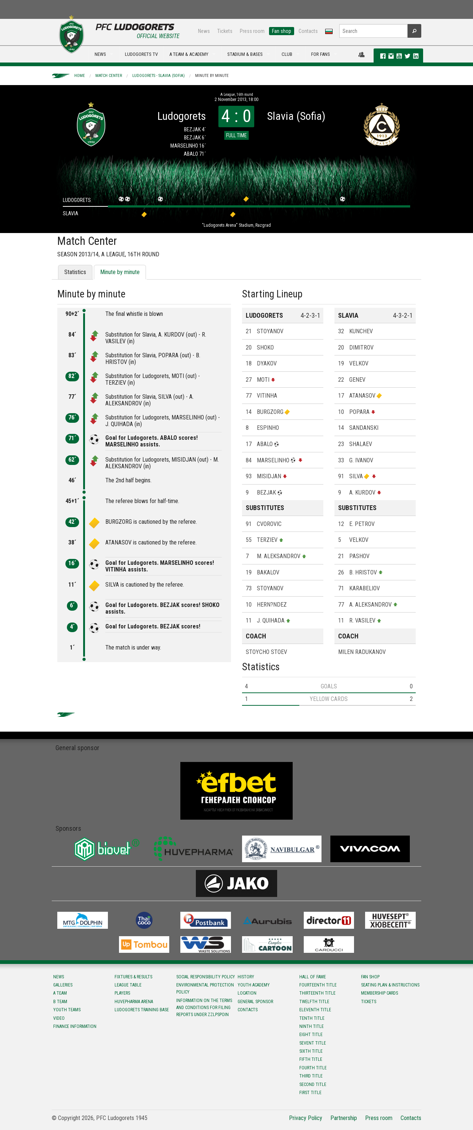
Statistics (75, 272)
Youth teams (67, 1009)
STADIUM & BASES (245, 54)
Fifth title (310, 1059)
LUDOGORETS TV (141, 54)
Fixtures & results (133, 976)
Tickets (224, 31)
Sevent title (312, 1043)
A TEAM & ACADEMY (188, 54)
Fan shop (281, 31)
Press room (252, 31)
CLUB (287, 54)
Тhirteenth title (317, 993)
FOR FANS (320, 54)
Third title (311, 1076)
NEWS (100, 54)
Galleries (62, 985)
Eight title (311, 1034)
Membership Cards (379, 993)
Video (59, 1018)
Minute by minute (212, 76)
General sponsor (255, 1001)
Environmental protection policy (205, 988)
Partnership (343, 1117)
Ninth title (311, 1026)
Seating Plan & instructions (390, 985)
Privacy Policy (305, 1117)
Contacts (308, 31)
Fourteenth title (318, 985)
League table (128, 985)
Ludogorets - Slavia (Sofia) (158, 76)
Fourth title (313, 1067)
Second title (312, 1084)
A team (60, 993)
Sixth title (311, 1051)
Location (247, 993)
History (246, 976)
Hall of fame (312, 976)
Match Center (108, 76)
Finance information (74, 1026)
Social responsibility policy (205, 976)
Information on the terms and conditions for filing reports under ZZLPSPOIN (204, 1007)
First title (310, 1092)
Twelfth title (314, 1001)
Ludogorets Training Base (142, 1009)
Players (122, 993)
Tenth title (311, 1018)
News (204, 31)
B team (60, 1001)
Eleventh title (315, 1009)
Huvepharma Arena (134, 1001)
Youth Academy (254, 985)
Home (79, 76)
